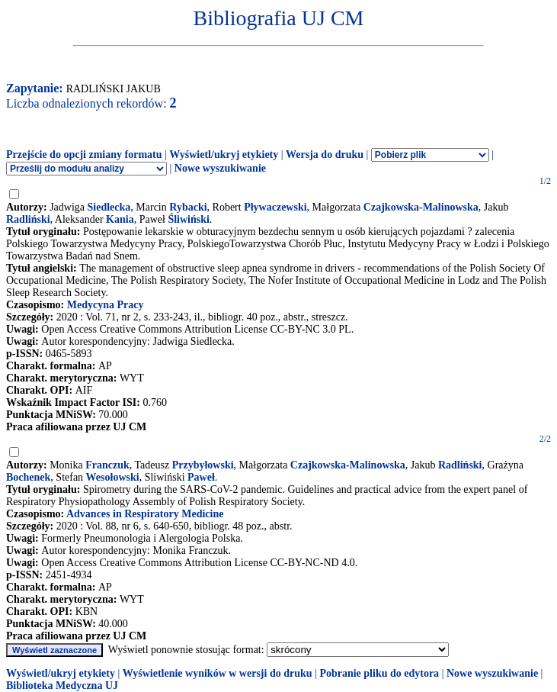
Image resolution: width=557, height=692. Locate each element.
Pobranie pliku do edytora (379, 673)
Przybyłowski (203, 465)
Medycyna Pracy (105, 305)
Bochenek (28, 477)
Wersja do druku (324, 154)
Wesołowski (112, 477)
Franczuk (107, 465)
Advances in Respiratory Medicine (144, 514)
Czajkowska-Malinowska (421, 207)
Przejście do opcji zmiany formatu (84, 154)
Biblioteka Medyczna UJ (62, 685)
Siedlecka (109, 207)
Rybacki (187, 207)
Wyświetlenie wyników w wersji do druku (217, 673)
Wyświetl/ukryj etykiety (223, 154)
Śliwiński (188, 219)
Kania (120, 219)
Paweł (201, 477)
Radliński (28, 219)
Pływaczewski (275, 207)
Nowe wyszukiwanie (220, 168)
